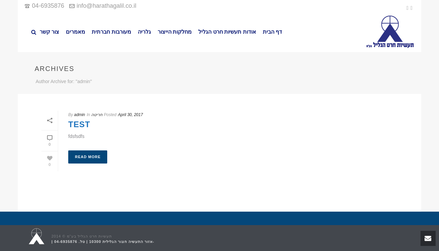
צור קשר (49, 32)
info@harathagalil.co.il (106, 5)
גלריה (144, 32)
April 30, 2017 (130, 114)
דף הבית (272, 32)
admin (79, 114)
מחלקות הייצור (175, 32)
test (79, 124)
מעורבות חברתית (111, 32)
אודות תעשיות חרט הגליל (227, 32)
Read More (88, 157)
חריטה (97, 114)
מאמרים (75, 32)
